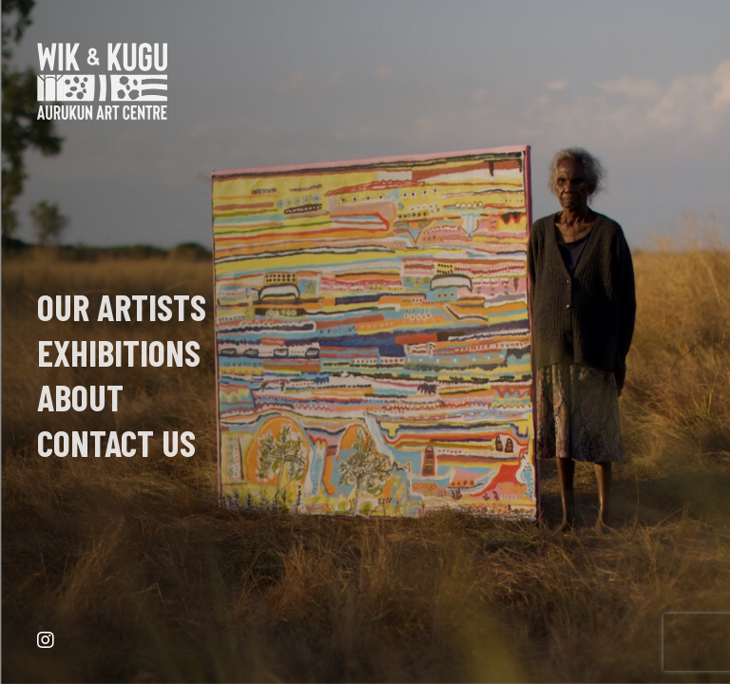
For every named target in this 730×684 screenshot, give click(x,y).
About (80, 397)
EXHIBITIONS (119, 352)
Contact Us (116, 443)
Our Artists (121, 307)
